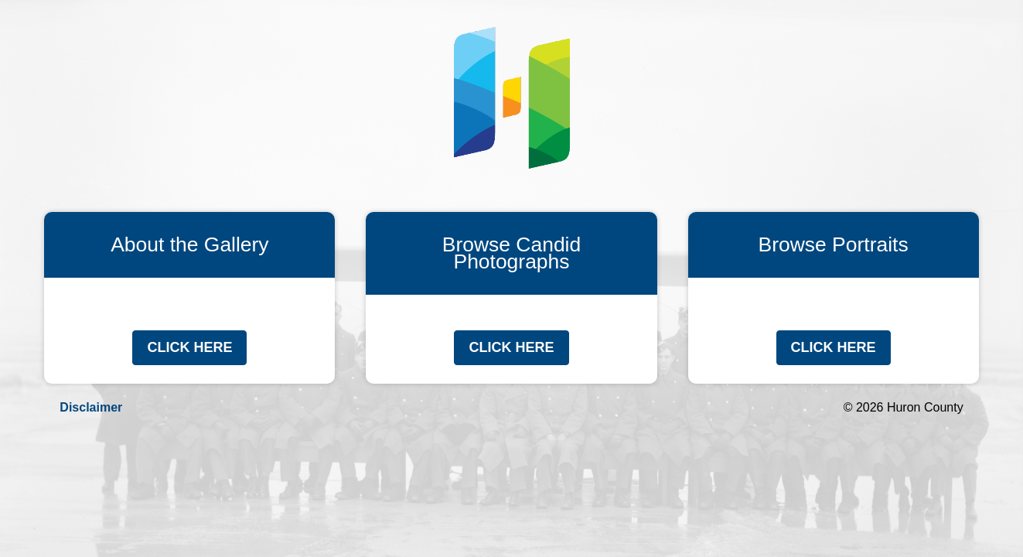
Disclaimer (91, 407)
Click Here (189, 347)
